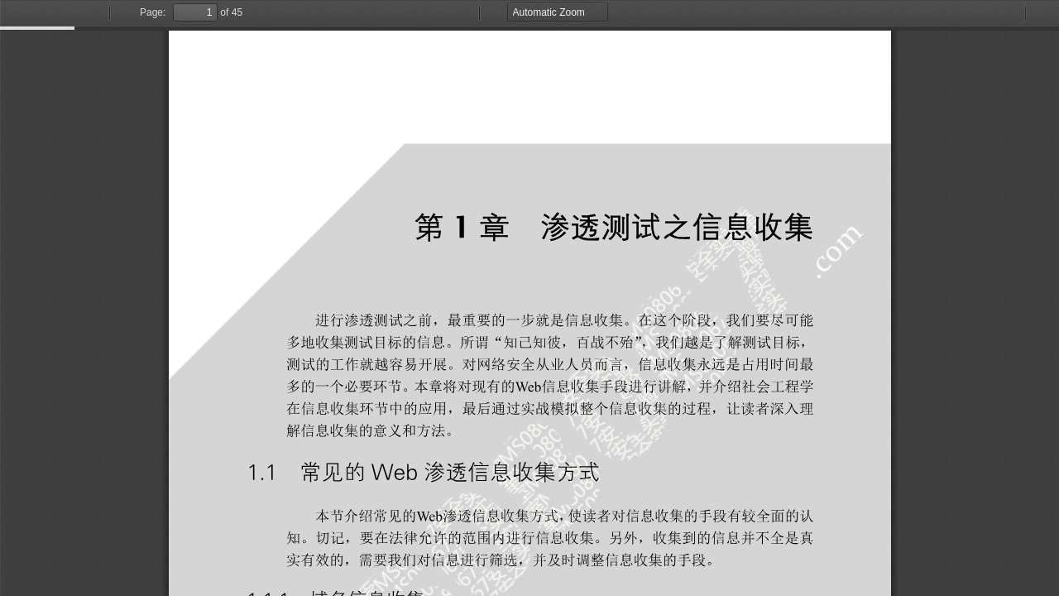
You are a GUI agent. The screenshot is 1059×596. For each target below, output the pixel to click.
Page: (152, 12)
